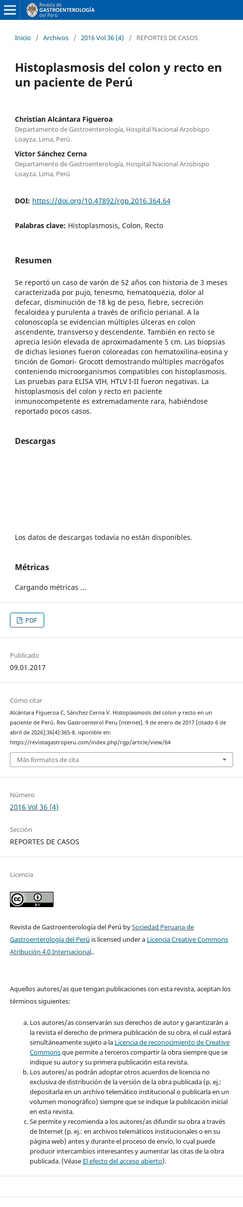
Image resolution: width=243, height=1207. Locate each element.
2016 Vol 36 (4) (102, 37)
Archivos (55, 37)
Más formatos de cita (48, 759)
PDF (30, 620)
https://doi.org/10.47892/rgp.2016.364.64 (101, 200)
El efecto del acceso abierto (122, 1161)
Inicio (23, 37)
